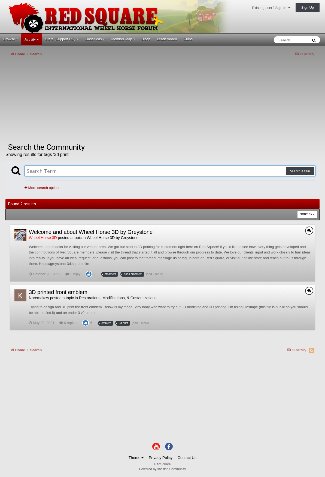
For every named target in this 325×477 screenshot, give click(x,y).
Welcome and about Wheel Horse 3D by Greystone (91, 232)
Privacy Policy (160, 457)
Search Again (300, 171)
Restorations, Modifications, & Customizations (118, 298)
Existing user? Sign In (271, 8)
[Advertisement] (104, 102)
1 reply (73, 274)
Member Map (123, 39)
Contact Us (187, 457)
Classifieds (95, 39)
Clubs (188, 39)
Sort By (307, 214)
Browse (10, 39)
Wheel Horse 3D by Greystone (112, 238)
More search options (42, 188)
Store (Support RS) (61, 39)
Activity (32, 39)
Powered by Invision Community (162, 469)
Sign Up (307, 7)
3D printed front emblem (58, 292)
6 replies (68, 323)
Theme (136, 457)
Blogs (146, 39)
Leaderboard (167, 39)
